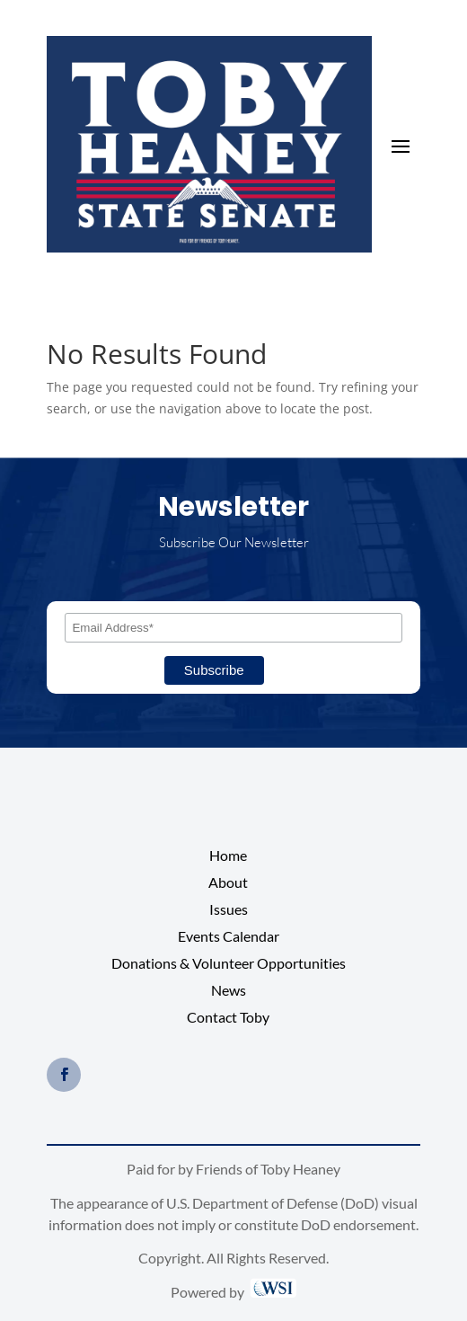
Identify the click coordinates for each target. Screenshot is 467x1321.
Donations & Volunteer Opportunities (228, 964)
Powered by (233, 1291)
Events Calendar (228, 937)
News (228, 991)
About (228, 883)
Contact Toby (228, 1018)
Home (228, 856)
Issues (228, 910)
